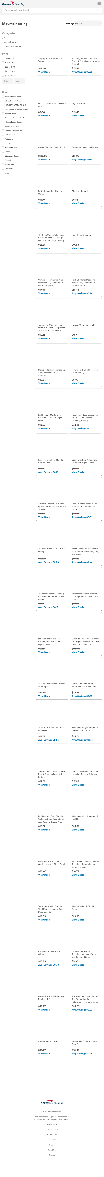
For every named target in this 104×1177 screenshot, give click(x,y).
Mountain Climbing (13, 46)
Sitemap (52, 1167)
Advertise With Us (52, 1152)
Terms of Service (52, 1142)
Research (52, 1157)
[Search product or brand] (52, 10)
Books (5, 37)
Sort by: (70, 23)
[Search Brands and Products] (97, 10)
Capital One (52, 1162)
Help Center (52, 1147)
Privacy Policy (52, 1137)
